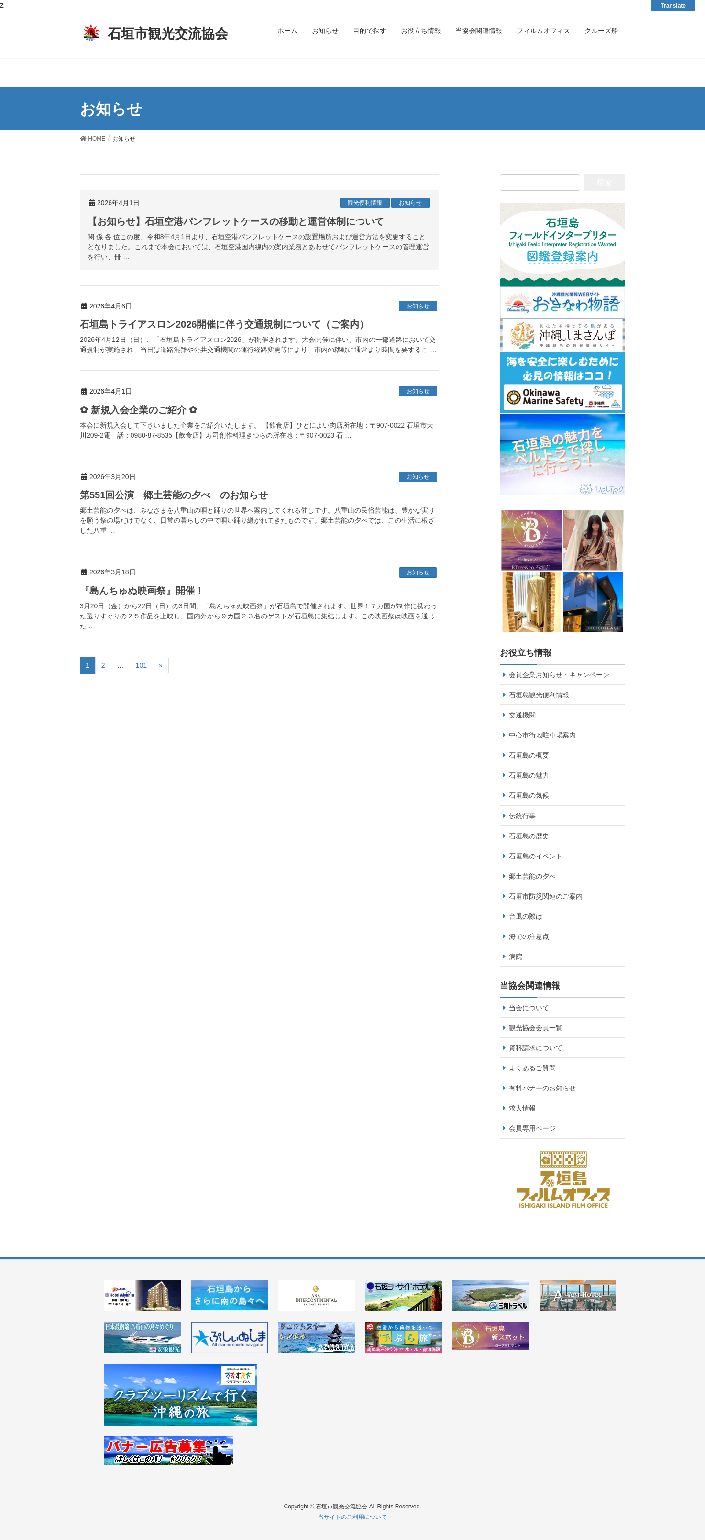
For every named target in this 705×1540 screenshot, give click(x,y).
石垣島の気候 (529, 795)
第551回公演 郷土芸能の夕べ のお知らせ (174, 495)
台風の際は (525, 916)
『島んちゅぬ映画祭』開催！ (142, 590)
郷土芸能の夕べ (532, 876)
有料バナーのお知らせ (542, 1088)
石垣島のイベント (535, 856)
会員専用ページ (532, 1128)
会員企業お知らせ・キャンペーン (559, 675)
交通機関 (522, 715)
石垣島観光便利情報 (539, 695)
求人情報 (522, 1108)
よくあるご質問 (532, 1068)
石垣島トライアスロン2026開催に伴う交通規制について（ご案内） (224, 324)
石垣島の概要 (529, 755)
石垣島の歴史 (529, 836)
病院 (515, 956)
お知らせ (410, 202)
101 (141, 665)
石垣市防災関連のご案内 (546, 896)
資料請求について (535, 1048)
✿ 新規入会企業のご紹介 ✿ (138, 410)
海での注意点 (529, 936)
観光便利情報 (365, 202)
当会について (529, 1008)
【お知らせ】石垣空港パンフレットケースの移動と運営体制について (236, 221)
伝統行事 (522, 816)
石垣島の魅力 (529, 775)
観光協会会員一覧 (535, 1028)
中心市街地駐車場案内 (542, 735)
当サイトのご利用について (352, 1517)
